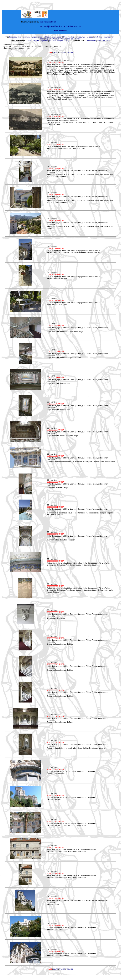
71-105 (62, 52)
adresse (89, 37)
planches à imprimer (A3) (59, 41)
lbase (42, 39)
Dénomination (68, 37)
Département (37, 37)
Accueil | (44, 26)
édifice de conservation (53, 37)
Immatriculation (15, 37)
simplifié (36, 41)
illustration (98, 37)
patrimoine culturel (48, 22)
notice (29, 41)
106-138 (69, 52)
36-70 (55, 52)
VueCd (63, 39)
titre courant (80, 37)
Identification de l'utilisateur (63, 26)
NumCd (56, 39)
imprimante (91, 41)
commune (26, 37)
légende (48, 39)
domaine (78, 39)
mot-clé (70, 39)
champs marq (109, 37)
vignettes (44, 41)
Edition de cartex (103, 41)
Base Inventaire (60, 31)
